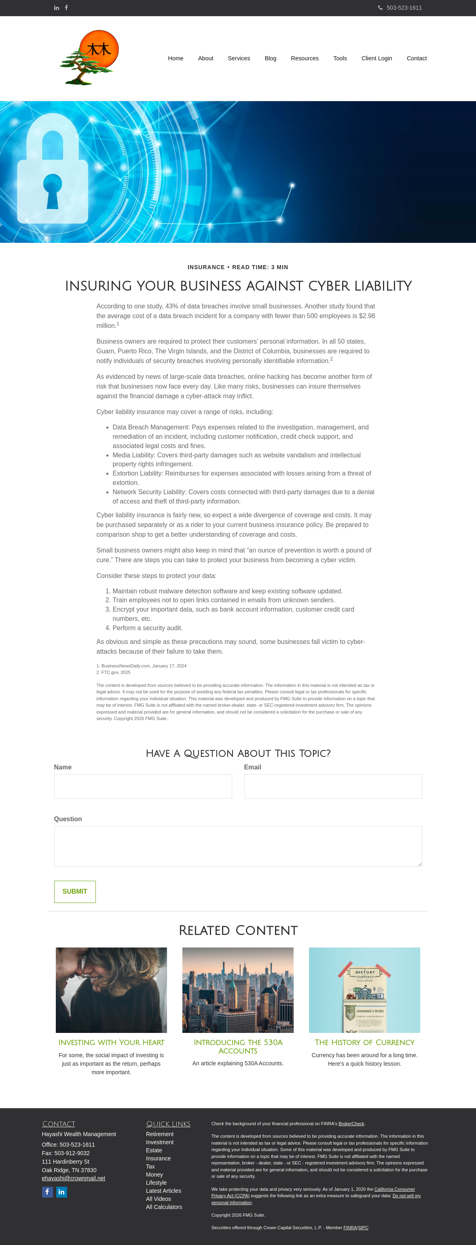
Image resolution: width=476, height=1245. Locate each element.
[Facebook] (66, 8)
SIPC (363, 1227)
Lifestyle (156, 1182)
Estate (154, 1150)
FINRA (350, 1227)
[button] (206, 58)
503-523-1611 (400, 7)
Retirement (159, 1134)
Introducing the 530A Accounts (238, 1047)
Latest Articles (163, 1191)
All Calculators (164, 1207)
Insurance (158, 1158)
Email (253, 767)
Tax (150, 1166)
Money (154, 1174)
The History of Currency (365, 1043)
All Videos (158, 1199)
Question (68, 819)
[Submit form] (75, 892)
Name (63, 767)
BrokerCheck (351, 1123)
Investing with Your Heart (111, 1043)
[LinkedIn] (56, 8)
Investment (159, 1142)
